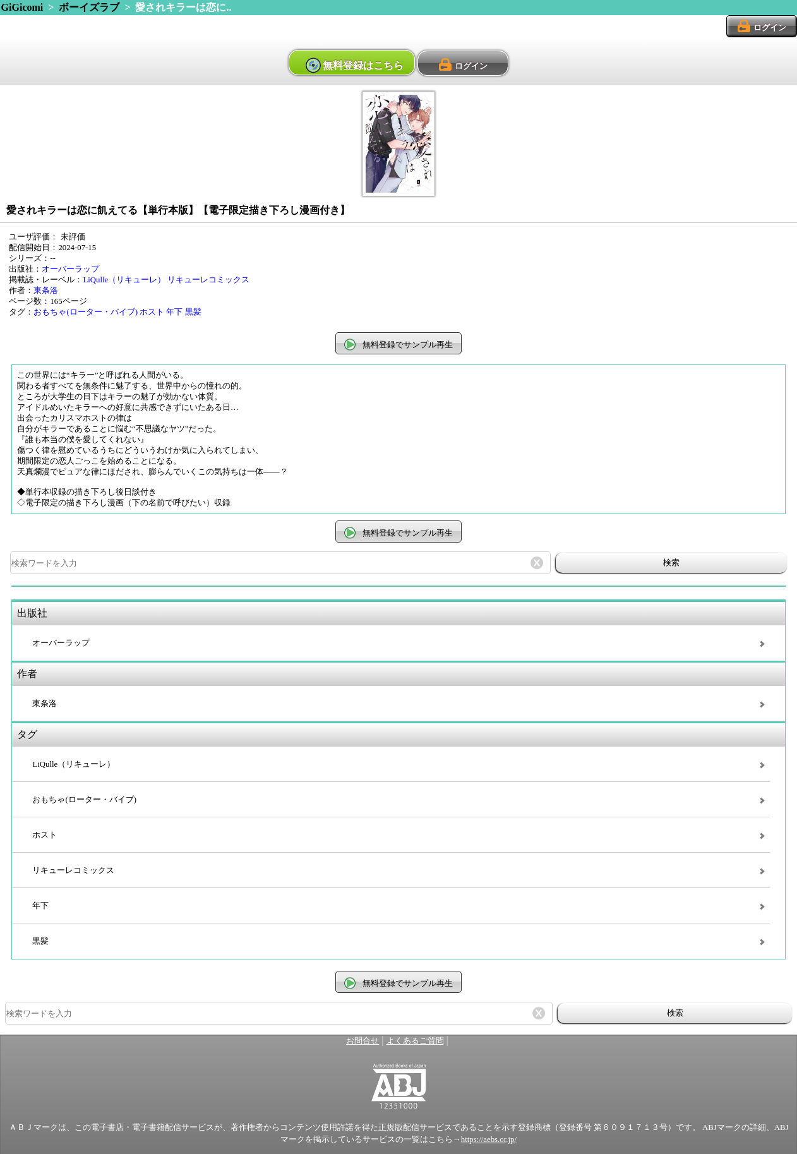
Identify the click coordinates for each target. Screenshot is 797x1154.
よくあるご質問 (415, 1041)
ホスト (152, 312)
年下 (174, 312)
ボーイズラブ (89, 7)
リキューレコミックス (208, 279)
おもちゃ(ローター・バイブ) (85, 312)
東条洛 (45, 290)
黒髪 (193, 312)
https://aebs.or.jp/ (489, 1139)
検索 (671, 562)
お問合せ (362, 1041)
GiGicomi (22, 7)
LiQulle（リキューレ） (124, 279)
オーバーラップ (70, 269)
